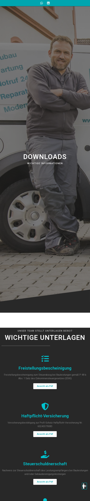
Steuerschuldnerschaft (45, 463)
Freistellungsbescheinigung (45, 368)
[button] (45, 386)
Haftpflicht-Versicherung (45, 415)
